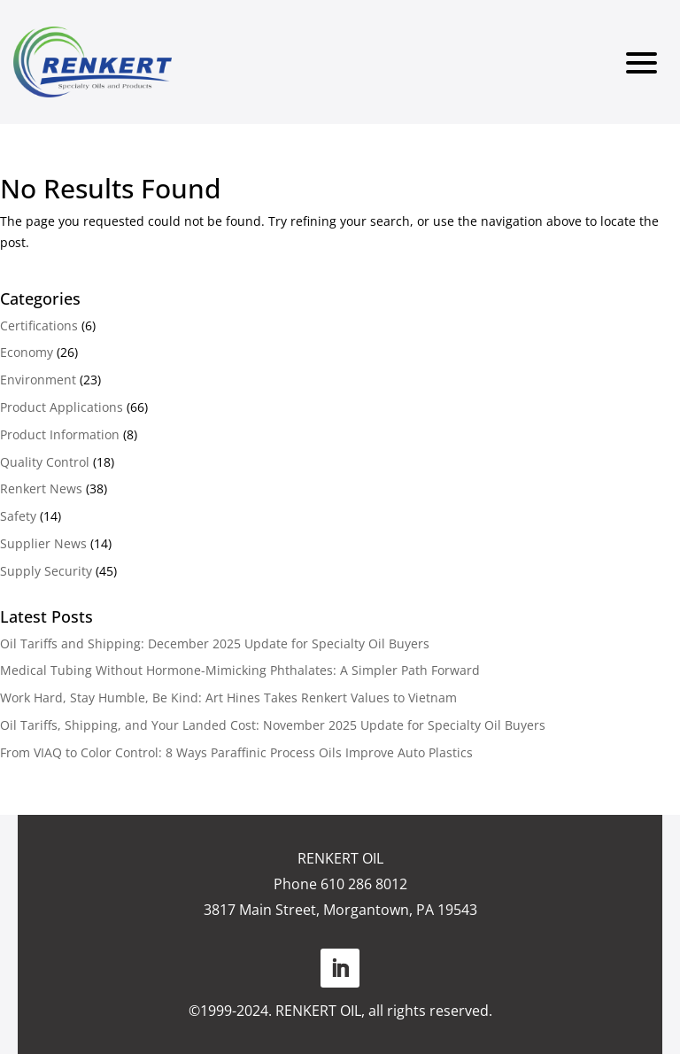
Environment (38, 379)
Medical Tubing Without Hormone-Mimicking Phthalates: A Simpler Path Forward (240, 670)
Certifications (39, 325)
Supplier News (43, 543)
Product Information (60, 434)
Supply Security (46, 570)
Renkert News (41, 488)
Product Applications (61, 407)
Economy (26, 352)
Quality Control (44, 461)
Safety (18, 516)
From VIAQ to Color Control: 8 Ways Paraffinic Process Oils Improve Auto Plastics (236, 752)
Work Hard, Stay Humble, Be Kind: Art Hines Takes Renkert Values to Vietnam (228, 697)
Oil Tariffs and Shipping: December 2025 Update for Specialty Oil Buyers (214, 643)
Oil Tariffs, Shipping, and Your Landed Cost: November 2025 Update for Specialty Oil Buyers (272, 725)
